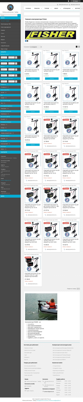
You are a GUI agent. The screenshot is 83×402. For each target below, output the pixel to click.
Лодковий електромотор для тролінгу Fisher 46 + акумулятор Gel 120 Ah (51, 172)
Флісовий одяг (28, 352)
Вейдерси (26, 357)
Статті (2, 33)
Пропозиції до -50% (6, 24)
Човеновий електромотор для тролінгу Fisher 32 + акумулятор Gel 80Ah (51, 137)
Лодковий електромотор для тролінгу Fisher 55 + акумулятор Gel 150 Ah (33, 206)
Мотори (77, 8)
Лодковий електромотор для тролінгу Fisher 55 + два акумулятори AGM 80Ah (33, 275)
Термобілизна (56, 375)
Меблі (56, 8)
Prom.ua (49, 399)
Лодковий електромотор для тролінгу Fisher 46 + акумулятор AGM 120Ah (70, 240)
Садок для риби (28, 375)
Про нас (3, 36)
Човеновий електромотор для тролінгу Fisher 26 (32, 70)
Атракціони (66, 8)
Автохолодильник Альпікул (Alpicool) (62, 350)
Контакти (3, 42)
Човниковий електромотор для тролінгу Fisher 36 (70, 70)
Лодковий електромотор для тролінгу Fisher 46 (33, 103)
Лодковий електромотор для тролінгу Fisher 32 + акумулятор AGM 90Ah (33, 240)
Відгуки (3, 39)
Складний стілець (57, 368)
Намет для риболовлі (58, 373)
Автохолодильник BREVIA (59, 359)
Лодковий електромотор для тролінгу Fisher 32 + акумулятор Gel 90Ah (70, 137)
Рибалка (37, 8)
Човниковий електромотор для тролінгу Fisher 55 (51, 103)
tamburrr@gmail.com (6, 180)
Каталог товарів (5, 21)
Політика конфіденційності (55, 400)
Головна (28, 8)
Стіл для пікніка (57, 366)
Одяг (25, 355)
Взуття (26, 359)
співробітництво (5, 46)
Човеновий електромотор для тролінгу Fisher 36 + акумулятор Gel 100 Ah (32, 172)
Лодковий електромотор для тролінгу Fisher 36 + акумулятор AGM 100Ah (51, 240)
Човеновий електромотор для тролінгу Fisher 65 (32, 136)
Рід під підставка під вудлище (31, 373)
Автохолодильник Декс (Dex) (60, 352)
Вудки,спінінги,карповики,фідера (32, 368)
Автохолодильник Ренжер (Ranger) (61, 355)
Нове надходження (6, 27)
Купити (33, 78)
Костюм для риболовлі (30, 366)
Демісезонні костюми (29, 350)
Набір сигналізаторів (29, 370)
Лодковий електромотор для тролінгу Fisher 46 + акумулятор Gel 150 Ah (70, 172)
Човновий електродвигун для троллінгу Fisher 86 (71, 103)
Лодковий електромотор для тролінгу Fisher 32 (51, 70)
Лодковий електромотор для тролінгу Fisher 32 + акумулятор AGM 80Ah (70, 206)
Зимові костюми (28, 348)
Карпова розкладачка (58, 370)
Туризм (46, 8)
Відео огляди (4, 49)
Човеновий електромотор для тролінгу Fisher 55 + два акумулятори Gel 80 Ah (51, 206)
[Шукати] (19, 15)
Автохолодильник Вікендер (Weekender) (63, 348)
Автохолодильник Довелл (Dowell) (61, 357)
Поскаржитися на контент (42, 400)
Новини (3, 30)
